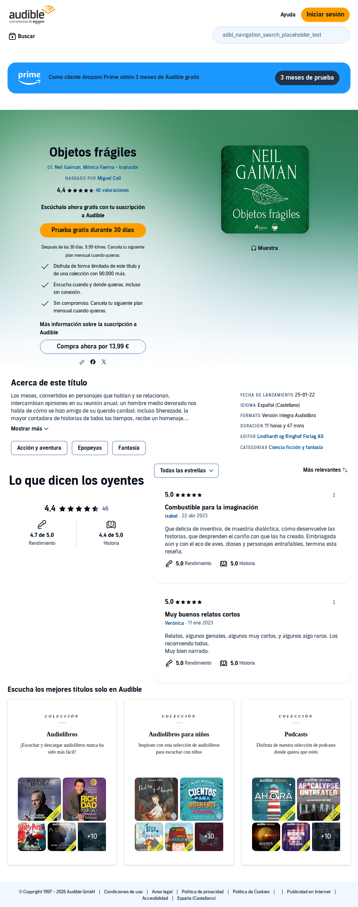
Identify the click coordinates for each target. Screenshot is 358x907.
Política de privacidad (203, 892)
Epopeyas (90, 448)
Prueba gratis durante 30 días (92, 230)
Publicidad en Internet (309, 892)
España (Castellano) (196, 898)
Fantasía (129, 448)
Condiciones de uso (124, 892)
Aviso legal (163, 892)
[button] (82, 362)
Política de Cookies (252, 892)
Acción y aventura (39, 448)
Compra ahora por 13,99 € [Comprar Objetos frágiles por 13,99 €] (93, 346)
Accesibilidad (155, 898)
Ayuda (288, 14)
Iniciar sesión (325, 14)
